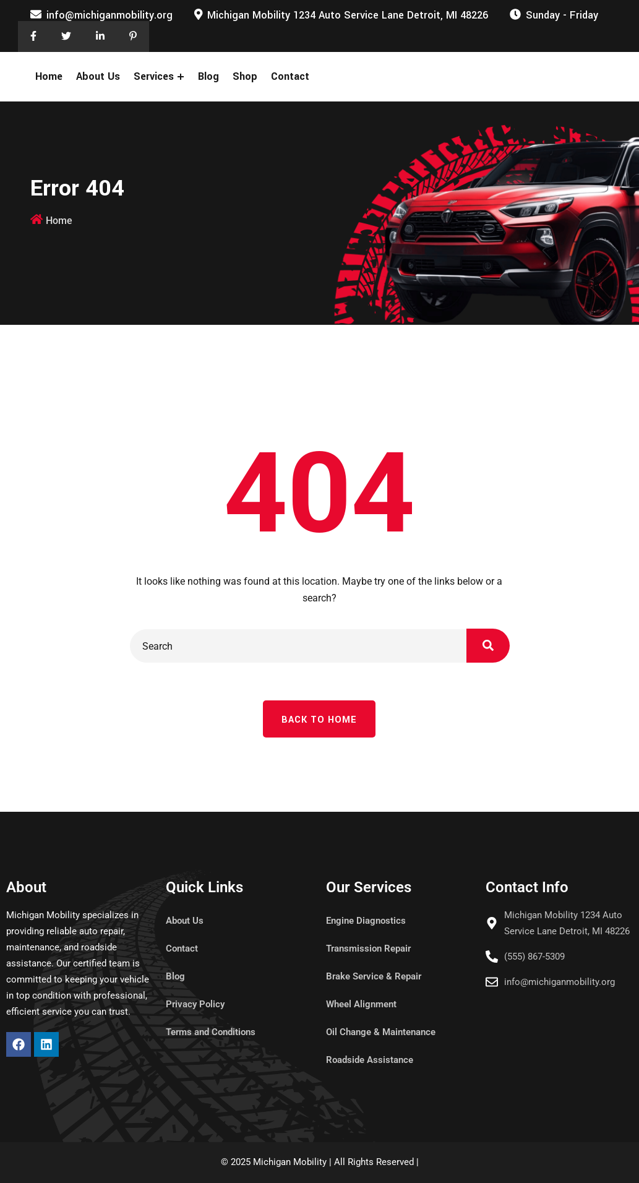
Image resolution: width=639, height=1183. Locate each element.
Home (48, 76)
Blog (208, 76)
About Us (98, 76)
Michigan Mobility (290, 1162)
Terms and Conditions (210, 1032)
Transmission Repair (368, 948)
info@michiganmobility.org (109, 15)
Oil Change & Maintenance (380, 1032)
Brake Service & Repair (373, 976)
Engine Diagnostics (366, 920)
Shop (245, 76)
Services (154, 76)
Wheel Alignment (361, 1004)
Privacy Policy (195, 1004)
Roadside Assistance (369, 1059)
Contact (290, 76)
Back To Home (319, 719)
